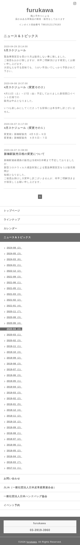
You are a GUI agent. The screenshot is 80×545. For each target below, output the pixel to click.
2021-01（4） (14, 305)
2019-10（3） (14, 352)
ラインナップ (12, 219)
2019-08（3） (14, 363)
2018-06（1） (14, 445)
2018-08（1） (14, 433)
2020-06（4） (14, 323)
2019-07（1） (14, 369)
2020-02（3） (14, 340)
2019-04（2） (14, 387)
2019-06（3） (14, 375)
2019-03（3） (14, 392)
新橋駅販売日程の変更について (24, 153)
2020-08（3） (14, 317)
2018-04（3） (14, 456)
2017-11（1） (14, 468)
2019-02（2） (14, 398)
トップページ (12, 210)
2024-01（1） (14, 265)
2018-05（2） (14, 450)
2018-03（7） (14, 462)
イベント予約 (12, 505)
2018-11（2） (14, 416)
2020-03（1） (14, 334)
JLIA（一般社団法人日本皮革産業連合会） (30, 487)
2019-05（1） (14, 381)
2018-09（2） (14, 427)
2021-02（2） (14, 300)
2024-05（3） (14, 253)
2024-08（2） (14, 248)
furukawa (40, 10)
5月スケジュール (15, 50)
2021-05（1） (14, 288)
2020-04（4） (14, 329)
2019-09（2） (14, 358)
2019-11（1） (14, 346)
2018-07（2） (14, 439)
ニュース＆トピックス (17, 237)
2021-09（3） (14, 276)
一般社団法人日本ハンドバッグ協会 (25, 496)
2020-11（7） (14, 311)
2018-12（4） (14, 410)
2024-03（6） (14, 259)
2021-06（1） (14, 282)
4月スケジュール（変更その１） (25, 127)
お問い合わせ (12, 478)
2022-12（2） (14, 271)
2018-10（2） (14, 421)
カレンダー (10, 228)
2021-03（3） (14, 294)
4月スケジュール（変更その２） (25, 87)
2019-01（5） (14, 404)
